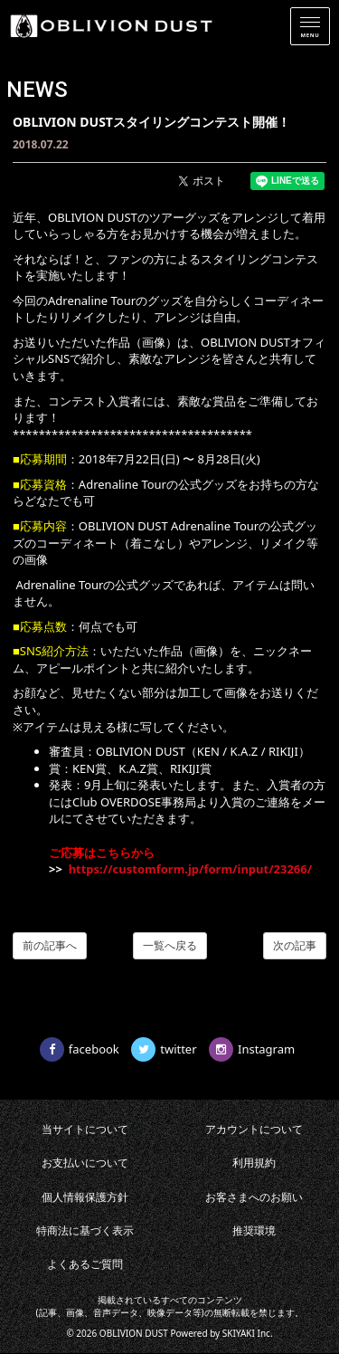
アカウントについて (254, 1129)
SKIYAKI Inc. (247, 1333)
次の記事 (294, 945)
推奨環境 (254, 1230)
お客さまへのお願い (254, 1197)
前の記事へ (50, 945)
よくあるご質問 (85, 1264)
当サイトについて (85, 1129)
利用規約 (254, 1162)
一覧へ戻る (170, 945)
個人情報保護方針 (85, 1197)
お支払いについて (85, 1162)
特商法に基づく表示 (85, 1230)
